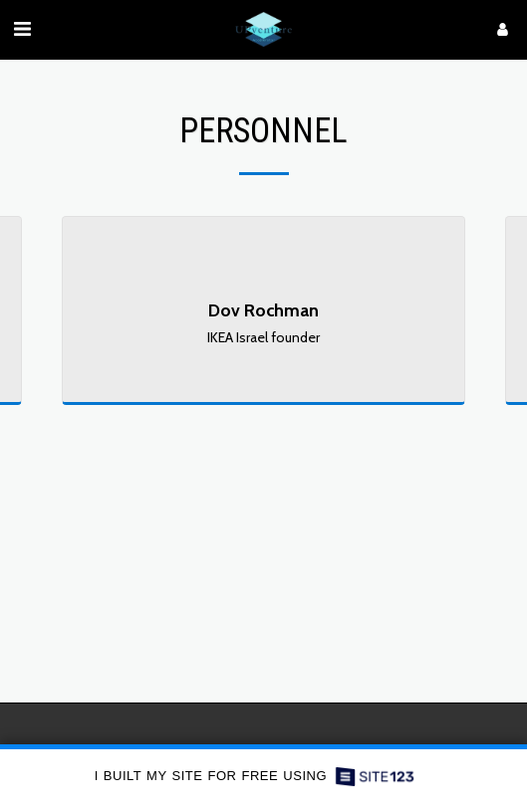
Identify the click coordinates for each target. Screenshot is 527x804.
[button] (22, 29)
